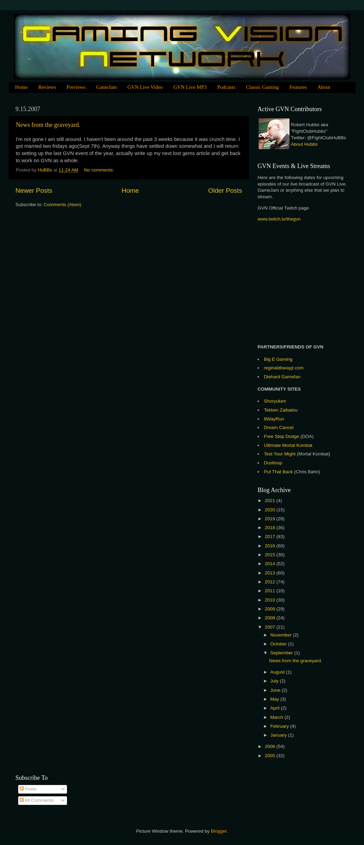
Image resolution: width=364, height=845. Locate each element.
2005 (270, 755)
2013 (270, 572)
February (280, 726)
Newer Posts (33, 190)
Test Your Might (280, 453)
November (281, 635)
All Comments (37, 800)
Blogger (219, 831)
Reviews (47, 87)
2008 (270, 617)
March (277, 717)
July (275, 680)
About (323, 87)
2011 (270, 590)
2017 (270, 536)
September (282, 652)
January (279, 735)
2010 (270, 600)
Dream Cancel (279, 427)
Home (21, 87)
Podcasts (226, 87)
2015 (270, 554)
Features (298, 87)
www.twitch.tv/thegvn (279, 219)
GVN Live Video (145, 87)
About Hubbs (304, 144)
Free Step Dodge (281, 436)
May (275, 699)
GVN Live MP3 (190, 87)
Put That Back (279, 471)
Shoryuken (275, 401)
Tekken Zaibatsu (281, 410)
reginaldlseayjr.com (284, 367)
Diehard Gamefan (282, 376)
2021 (270, 500)
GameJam (106, 87)
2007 (270, 627)
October (279, 643)
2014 (270, 563)
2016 (270, 545)
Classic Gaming (262, 87)
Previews (76, 87)
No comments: (99, 169)
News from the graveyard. (48, 124)
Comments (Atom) (63, 204)
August (278, 672)
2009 (270, 608)
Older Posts (225, 190)
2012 (270, 581)
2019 (270, 518)
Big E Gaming (278, 359)
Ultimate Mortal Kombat (288, 445)
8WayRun (274, 418)
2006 (270, 746)
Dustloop (273, 462)
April (275, 708)
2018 (270, 527)
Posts (28, 789)
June (276, 690)
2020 (270, 509)
